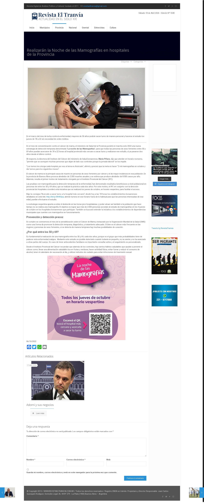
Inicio (147, 49)
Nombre (30, 459)
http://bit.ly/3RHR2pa (55, 196)
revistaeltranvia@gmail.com (95, 6)
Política (168, 49)
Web (108, 459)
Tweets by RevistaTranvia (162, 228)
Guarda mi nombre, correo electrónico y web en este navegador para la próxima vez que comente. (71, 471)
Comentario (32, 435)
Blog (157, 49)
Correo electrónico (75, 459)
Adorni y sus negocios (40, 404)
